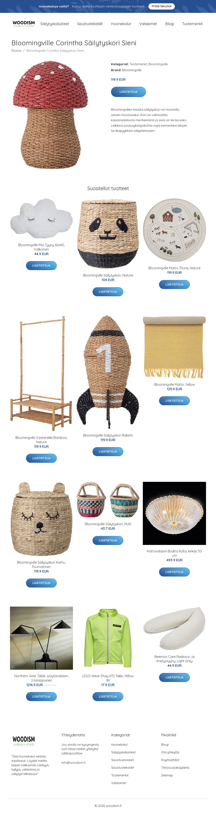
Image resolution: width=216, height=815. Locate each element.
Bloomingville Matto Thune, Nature (174, 270)
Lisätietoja (128, 94)
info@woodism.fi (73, 765)
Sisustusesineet (122, 762)
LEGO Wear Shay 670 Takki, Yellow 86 (108, 680)
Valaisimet (148, 24)
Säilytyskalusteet (55, 24)
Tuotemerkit (192, 24)
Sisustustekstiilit (90, 24)
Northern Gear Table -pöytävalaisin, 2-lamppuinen (41, 680)
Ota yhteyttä (170, 754)
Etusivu (16, 53)
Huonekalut (121, 24)
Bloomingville (158, 66)
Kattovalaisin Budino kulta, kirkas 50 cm (174, 555)
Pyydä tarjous (162, 6)
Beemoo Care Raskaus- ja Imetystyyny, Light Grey (174, 661)
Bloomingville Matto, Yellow (174, 386)
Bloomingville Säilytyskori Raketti (108, 437)
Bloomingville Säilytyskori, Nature (108, 277)
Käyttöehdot (170, 762)
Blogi (169, 24)
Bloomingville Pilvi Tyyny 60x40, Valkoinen (41, 249)
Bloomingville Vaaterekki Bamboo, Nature (41, 442)
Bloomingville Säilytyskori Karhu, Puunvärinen (41, 566)
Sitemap (167, 777)
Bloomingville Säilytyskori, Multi (108, 526)
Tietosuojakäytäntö (175, 770)
